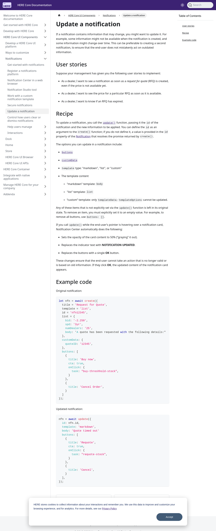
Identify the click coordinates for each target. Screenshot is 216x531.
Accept (169, 517)
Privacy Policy (109, 508)
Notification (83, 136)
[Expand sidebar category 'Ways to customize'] (45, 52)
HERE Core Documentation (34, 5)
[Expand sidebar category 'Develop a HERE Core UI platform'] (45, 44)
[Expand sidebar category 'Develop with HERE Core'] (45, 31)
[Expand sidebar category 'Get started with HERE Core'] (45, 25)
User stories (188, 25)
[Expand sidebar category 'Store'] (45, 151)
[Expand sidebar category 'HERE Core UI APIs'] (45, 163)
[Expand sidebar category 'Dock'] (45, 139)
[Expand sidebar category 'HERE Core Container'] (45, 169)
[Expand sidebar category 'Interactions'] (45, 133)
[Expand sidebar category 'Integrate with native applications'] (45, 177)
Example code (189, 39)
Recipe (185, 32)
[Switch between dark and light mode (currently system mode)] (182, 5)
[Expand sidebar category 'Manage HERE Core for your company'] (45, 186)
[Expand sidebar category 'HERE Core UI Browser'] (45, 157)
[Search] (200, 5)
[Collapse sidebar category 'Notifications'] (45, 58)
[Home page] (59, 15)
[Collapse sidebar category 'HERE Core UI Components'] (45, 37)
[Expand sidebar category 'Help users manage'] (45, 126)
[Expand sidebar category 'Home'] (45, 145)
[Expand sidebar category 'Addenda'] (45, 194)
